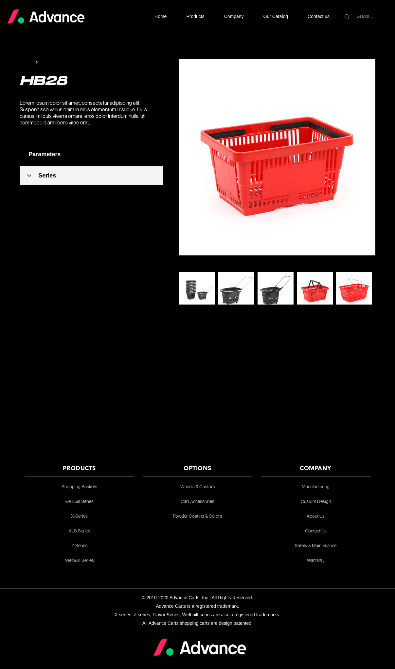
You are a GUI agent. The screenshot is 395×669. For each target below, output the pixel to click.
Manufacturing (316, 486)
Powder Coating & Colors (197, 516)
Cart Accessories (197, 501)
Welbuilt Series (79, 560)
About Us (316, 516)
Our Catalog (275, 16)
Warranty (316, 560)
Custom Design (316, 501)
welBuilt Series (79, 501)
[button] (195, 16)
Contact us (319, 16)
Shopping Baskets (79, 486)
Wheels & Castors (197, 486)
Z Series (79, 545)
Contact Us (316, 530)
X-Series (79, 516)
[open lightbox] (277, 157)
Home (160, 16)
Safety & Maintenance (315, 545)
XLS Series (79, 530)
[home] (46, 16)
